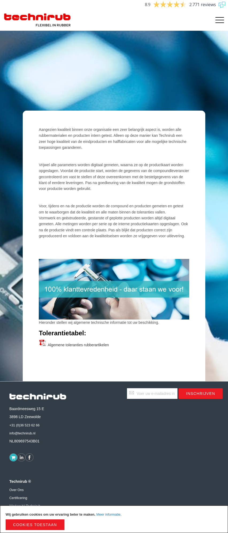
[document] (114, 519)
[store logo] (37, 20)
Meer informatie (108, 514)
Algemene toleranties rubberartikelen (74, 345)
